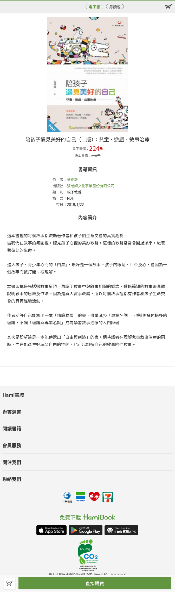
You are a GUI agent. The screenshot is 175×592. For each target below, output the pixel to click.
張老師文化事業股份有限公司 (90, 185)
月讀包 (115, 6)
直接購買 (95, 583)
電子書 (94, 6)
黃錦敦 (72, 179)
